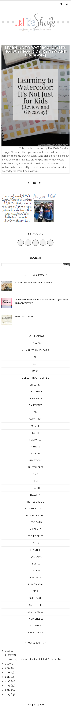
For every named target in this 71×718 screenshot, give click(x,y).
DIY (35, 412)
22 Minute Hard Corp (35, 350)
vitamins (35, 625)
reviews (35, 577)
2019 (8, 668)
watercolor (35, 632)
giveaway (35, 460)
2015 (8, 685)
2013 (8, 694)
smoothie (35, 605)
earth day (35, 419)
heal (36, 481)
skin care (35, 598)
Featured (35, 440)
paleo (35, 543)
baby (35, 371)
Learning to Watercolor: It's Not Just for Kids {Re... (35, 659)
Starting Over (24, 316)
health (35, 488)
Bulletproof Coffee (35, 378)
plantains (35, 557)
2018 (8, 672)
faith (35, 433)
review (35, 570)
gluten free (35, 467)
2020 (8, 663)
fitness (35, 447)
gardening (35, 453)
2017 (8, 676)
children (35, 385)
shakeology (35, 584)
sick (35, 591)
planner (35, 550)
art (35, 364)
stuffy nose (35, 612)
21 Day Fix (35, 343)
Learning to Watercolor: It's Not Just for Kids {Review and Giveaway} (35, 51)
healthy (35, 495)
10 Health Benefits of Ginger (33, 282)
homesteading (35, 515)
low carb (35, 522)
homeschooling (35, 508)
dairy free (35, 405)
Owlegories (35, 536)
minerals (35, 529)
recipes (35, 564)
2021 (8, 650)
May (10, 655)
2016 (8, 681)
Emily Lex (35, 426)
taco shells (35, 619)
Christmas (35, 391)
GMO (35, 474)
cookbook (35, 398)
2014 (8, 690)
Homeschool (35, 502)
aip (35, 357)
